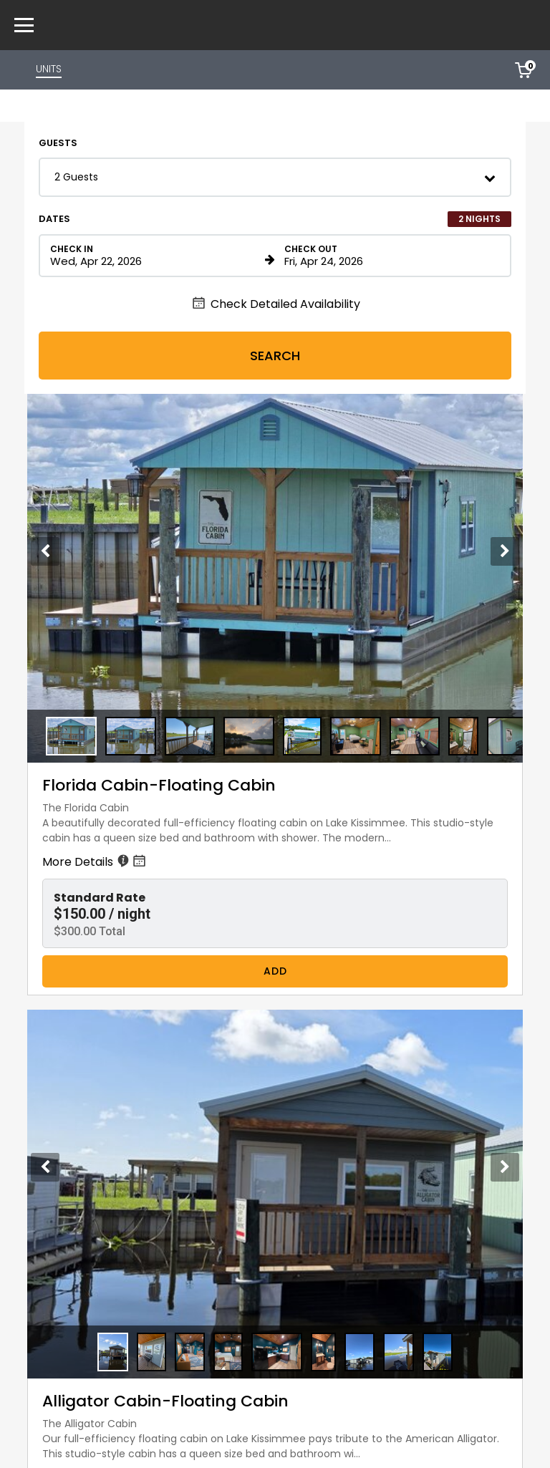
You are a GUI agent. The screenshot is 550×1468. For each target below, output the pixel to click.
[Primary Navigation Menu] (24, 25)
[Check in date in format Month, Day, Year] (155, 256)
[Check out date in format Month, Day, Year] (389, 256)
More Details (95, 862)
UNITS (49, 69)
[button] (275, 177)
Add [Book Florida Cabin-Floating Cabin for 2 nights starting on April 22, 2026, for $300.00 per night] (275, 971)
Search (275, 355)
